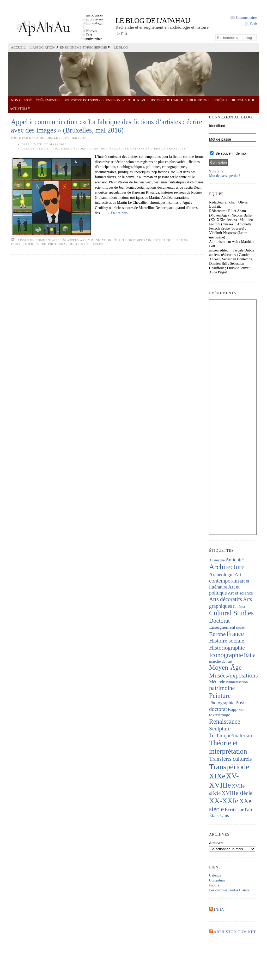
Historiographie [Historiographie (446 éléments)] (227, 648)
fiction (182, 240)
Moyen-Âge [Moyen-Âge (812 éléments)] (225, 667)
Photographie (60, 243)
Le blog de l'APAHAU (153, 20)
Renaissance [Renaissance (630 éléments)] (224, 721)
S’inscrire (216, 171)
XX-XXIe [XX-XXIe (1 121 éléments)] (223, 801)
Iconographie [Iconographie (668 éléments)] (226, 654)
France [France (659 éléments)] (235, 633)
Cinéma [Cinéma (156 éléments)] (239, 606)
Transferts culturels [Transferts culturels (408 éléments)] (230, 759)
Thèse (220, 100)
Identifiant (217, 126)
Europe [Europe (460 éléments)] (217, 634)
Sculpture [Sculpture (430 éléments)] (219, 728)
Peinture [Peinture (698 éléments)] (219, 695)
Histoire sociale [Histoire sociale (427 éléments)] (226, 641)
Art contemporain (134, 240)
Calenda (215, 875)
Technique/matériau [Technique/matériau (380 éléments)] (230, 735)
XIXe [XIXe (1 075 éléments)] (217, 776)
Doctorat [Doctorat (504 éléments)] (219, 620)
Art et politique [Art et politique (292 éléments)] (224, 590)
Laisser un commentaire (38, 240)
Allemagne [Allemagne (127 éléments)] (217, 560)
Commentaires (246, 18)
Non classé (21, 100)
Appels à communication (89, 240)
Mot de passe (220, 139)
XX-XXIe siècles (89, 243)
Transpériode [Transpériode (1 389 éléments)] (229, 767)
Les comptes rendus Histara (229, 890)
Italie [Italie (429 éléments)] (249, 655)
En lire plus (119, 213)
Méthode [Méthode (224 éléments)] (217, 681)
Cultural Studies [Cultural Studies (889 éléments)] (231, 613)
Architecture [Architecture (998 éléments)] (227, 567)
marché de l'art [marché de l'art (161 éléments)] (220, 661)
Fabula (214, 885)
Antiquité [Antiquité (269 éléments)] (235, 559)
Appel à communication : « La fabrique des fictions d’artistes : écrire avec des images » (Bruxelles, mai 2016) (106, 126)
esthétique (163, 240)
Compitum (217, 880)
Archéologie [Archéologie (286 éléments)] (221, 574)
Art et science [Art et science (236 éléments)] (240, 593)
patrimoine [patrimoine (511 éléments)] (222, 688)
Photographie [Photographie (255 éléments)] (221, 702)
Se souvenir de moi (228, 153)
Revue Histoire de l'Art (158, 100)
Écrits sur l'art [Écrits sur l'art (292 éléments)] (238, 809)
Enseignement (119, 100)
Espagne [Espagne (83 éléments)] (241, 627)
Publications (197, 100)
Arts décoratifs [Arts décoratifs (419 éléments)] (225, 599)
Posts (253, 23)
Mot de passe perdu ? (224, 176)
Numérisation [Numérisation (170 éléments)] (237, 682)
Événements (47, 100)
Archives (216, 843)
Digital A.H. (240, 100)
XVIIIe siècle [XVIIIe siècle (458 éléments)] (237, 793)
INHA (219, 909)
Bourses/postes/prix (82, 100)
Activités (18, 108)
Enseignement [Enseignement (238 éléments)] (222, 627)
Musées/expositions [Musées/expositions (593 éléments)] (233, 675)
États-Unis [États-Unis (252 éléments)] (219, 815)
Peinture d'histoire (28, 243)
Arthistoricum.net (235, 932)
